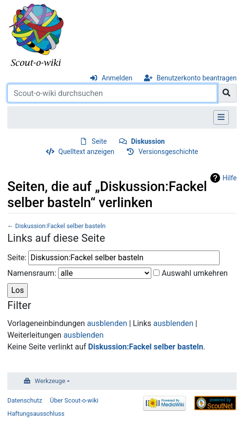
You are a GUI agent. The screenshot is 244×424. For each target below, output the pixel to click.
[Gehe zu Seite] (227, 93)
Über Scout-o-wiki (74, 400)
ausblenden (107, 323)
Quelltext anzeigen (87, 151)
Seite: (16, 257)
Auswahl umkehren (195, 273)
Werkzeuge (50, 381)
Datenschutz (24, 400)
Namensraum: (31, 273)
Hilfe (230, 178)
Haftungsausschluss (35, 413)
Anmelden (117, 78)
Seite (99, 141)
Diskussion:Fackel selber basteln (60, 226)
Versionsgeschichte (168, 151)
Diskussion (148, 141)
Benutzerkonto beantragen (197, 78)
